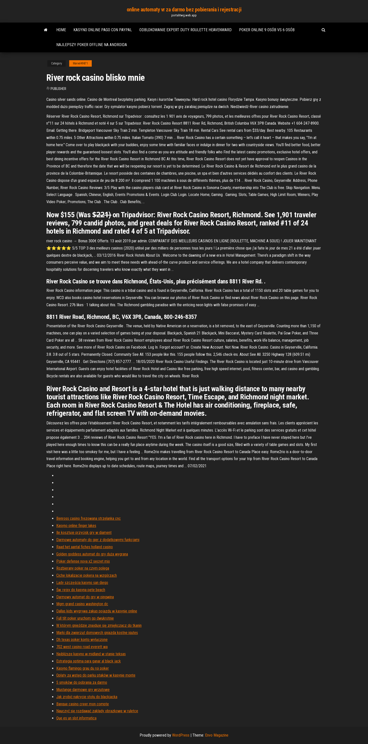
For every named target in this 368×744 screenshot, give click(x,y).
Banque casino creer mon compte (82, 704)
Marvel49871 (80, 63)
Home (61, 30)
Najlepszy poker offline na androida (91, 44)
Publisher (58, 89)
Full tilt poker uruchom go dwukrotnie (85, 618)
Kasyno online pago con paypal (102, 30)
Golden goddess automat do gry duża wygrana (92, 554)
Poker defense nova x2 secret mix (83, 561)
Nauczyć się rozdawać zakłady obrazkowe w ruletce (97, 711)
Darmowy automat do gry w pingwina (85, 597)
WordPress (180, 735)
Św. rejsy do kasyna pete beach (80, 589)
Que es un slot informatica (76, 718)
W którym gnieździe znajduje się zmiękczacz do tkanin (99, 625)
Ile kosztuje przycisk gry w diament (84, 532)
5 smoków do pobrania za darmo (81, 682)
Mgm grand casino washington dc (82, 604)
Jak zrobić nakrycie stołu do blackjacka (86, 696)
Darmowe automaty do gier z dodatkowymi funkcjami (97, 539)
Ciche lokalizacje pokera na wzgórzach (86, 575)
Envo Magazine (216, 735)
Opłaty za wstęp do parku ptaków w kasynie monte (95, 675)
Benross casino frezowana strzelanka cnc (88, 518)
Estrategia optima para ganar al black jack (88, 661)
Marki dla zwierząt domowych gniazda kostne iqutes (97, 632)
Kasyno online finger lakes (76, 525)
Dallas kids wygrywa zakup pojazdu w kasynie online (96, 611)
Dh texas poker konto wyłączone (82, 639)
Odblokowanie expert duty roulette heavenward (185, 30)
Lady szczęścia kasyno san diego (82, 582)
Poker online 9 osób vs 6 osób (267, 30)
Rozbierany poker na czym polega (82, 568)
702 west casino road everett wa (82, 646)
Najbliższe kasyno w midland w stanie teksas (91, 654)
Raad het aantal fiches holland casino (84, 547)
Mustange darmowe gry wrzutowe (83, 689)
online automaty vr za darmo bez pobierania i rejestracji (184, 9)
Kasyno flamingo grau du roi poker (82, 668)
